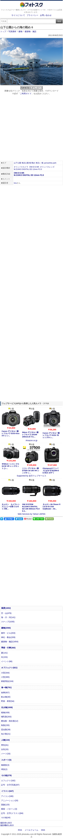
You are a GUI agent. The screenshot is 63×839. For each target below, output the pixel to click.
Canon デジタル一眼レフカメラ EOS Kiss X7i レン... (10, 433)
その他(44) (5, 817)
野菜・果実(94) (7, 701)
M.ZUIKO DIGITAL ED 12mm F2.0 (28, 169)
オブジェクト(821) (9, 668)
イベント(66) (6, 661)
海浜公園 (25, 163)
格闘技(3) (5, 765)
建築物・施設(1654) (9, 641)
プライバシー (32, 15)
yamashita (48, 163)
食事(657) (5, 692)
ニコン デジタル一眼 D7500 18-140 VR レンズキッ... (30, 470)
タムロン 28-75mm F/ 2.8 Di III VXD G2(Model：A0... (52, 506)
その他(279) (6, 775)
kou (15, 183)
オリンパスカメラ (21, 167)
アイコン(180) (7, 796)
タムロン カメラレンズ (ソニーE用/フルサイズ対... (11, 506)
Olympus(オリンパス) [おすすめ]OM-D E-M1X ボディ (51, 470)
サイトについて (18, 15)
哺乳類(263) (6, 717)
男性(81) (4, 745)
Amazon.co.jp (31, 440)
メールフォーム (31, 830)
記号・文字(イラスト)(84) (12, 813)
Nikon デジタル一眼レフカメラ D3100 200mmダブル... (30, 434)
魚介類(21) (5, 734)
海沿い (38, 163)
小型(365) (5, 677)
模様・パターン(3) (9, 809)
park (54, 163)
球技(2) (4, 769)
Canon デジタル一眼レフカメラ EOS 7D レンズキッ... (51, 435)
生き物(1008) (7, 707)
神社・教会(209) (8, 637)
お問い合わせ (46, 15)
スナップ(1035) (7, 622)
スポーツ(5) (6, 760)
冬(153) (4, 657)
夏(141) (4, 653)
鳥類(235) (5, 725)
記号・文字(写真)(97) (10, 785)
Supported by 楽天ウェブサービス (31, 476)
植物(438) (5, 712)
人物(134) (5, 740)
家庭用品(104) (7, 681)
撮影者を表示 (6, 823)
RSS (20, 830)
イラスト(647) (7, 791)
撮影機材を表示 (7, 825)
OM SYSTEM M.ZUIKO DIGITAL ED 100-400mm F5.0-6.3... (31, 507)
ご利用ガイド (26, 93)
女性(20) (4, 749)
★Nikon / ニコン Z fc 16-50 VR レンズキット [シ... (10, 466)
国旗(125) (5, 805)
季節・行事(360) (8, 648)
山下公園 (17, 163)
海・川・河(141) (8, 617)
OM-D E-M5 (34, 167)
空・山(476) (6, 613)
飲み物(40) (5, 697)
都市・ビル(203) (8, 633)
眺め (33, 163)
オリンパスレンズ (47, 167)
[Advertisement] (31, 128)
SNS (43, 830)
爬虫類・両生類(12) (9, 721)
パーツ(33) (5, 754)
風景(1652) (6, 608)
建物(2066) (6, 628)
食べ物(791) (6, 687)
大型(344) (5, 673)
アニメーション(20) (9, 800)
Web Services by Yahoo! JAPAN (31, 514)
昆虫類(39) (5, 729)
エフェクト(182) (8, 780)
